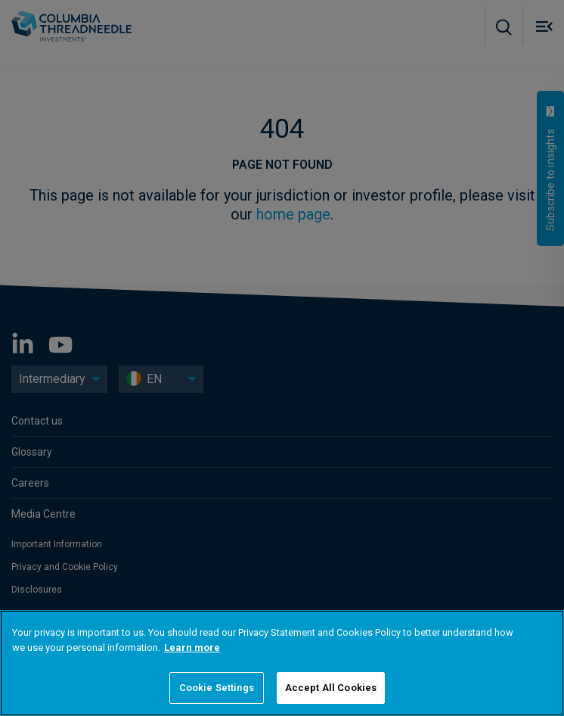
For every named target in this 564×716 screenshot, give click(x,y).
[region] (282, 663)
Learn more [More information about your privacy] (192, 647)
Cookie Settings (216, 687)
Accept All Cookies (331, 687)
